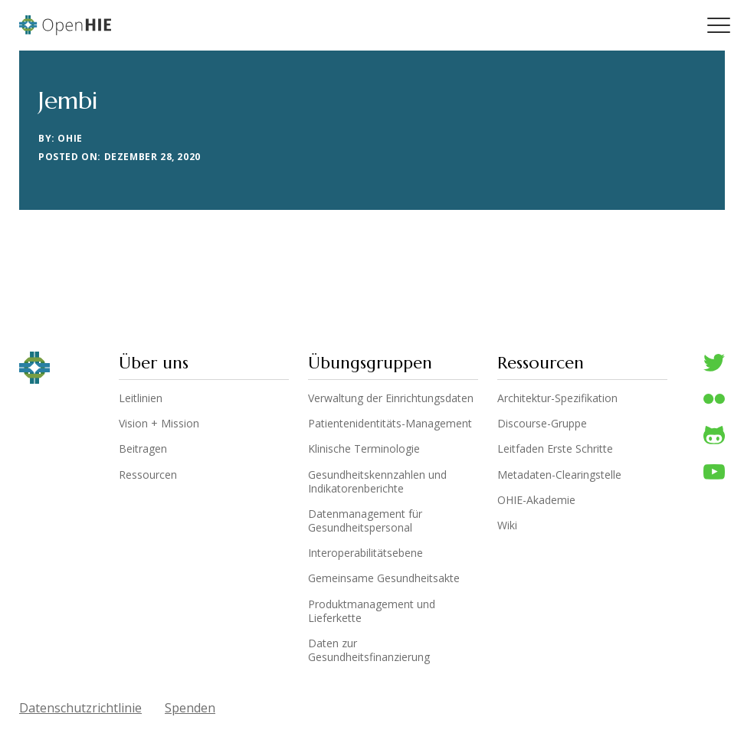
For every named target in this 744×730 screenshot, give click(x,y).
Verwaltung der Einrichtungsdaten (391, 398)
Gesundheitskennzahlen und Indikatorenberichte (377, 482)
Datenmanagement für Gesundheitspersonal (365, 521)
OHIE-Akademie (536, 500)
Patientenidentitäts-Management (390, 423)
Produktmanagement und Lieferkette (371, 611)
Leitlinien (140, 398)
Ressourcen (148, 475)
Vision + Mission (159, 423)
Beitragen (143, 449)
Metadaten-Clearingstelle (559, 475)
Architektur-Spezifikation (557, 398)
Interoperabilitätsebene (365, 553)
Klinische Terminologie (364, 449)
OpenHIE (65, 25)
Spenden (190, 707)
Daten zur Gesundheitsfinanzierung (369, 650)
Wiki (507, 525)
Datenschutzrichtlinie (80, 707)
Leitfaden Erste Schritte (555, 449)
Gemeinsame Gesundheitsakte (384, 578)
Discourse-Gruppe (542, 423)
